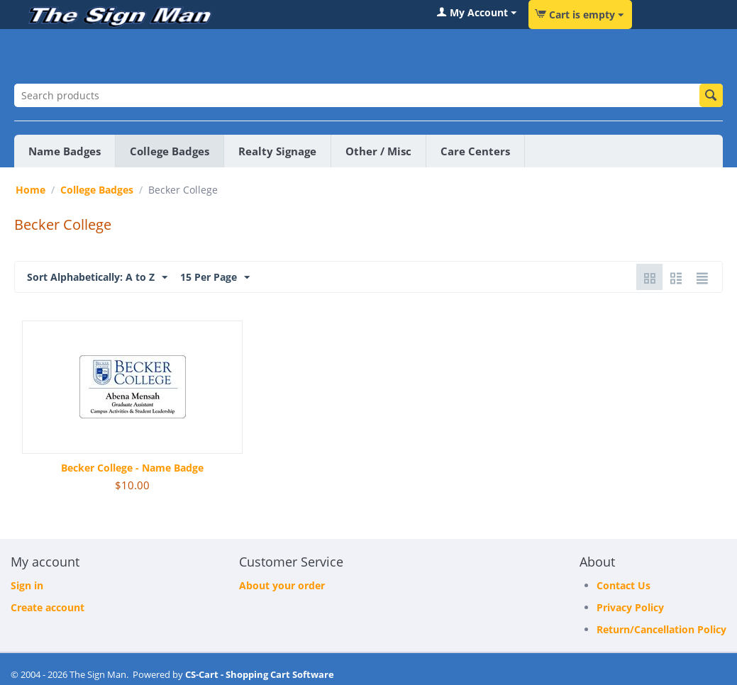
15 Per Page (215, 277)
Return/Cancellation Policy (661, 629)
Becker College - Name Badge (132, 467)
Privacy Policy (630, 607)
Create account (47, 607)
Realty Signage (277, 151)
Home (30, 189)
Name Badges (64, 151)
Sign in (27, 585)
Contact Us (623, 585)
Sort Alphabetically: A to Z (97, 277)
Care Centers (475, 151)
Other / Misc (378, 151)
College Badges (169, 151)
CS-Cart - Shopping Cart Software (259, 674)
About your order (282, 585)
